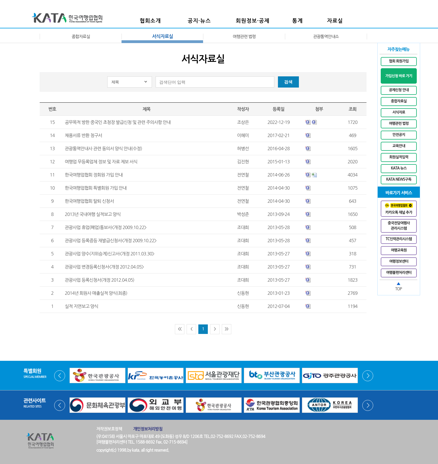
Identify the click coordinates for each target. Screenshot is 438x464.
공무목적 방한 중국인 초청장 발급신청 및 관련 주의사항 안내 (118, 122)
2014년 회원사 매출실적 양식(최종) (96, 293)
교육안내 (398, 146)
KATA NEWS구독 (398, 179)
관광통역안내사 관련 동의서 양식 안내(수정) (103, 148)
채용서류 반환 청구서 (83, 135)
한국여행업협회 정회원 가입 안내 (94, 175)
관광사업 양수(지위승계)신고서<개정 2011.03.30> (109, 253)
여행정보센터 (398, 261)
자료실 (335, 20)
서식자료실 (162, 36)
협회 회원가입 (399, 61)
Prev (59, 375)
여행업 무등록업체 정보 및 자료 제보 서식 (101, 161)
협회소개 (150, 20)
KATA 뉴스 (398, 168)
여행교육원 (399, 250)
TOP (398, 289)
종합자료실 (81, 36)
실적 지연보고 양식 (81, 306)
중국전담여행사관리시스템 (399, 225)
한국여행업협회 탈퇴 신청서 (89, 201)
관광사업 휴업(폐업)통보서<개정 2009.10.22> (105, 227)
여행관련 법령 (244, 36)
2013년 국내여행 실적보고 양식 (93, 214)
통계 (297, 20)
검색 (288, 81)
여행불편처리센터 (398, 272)
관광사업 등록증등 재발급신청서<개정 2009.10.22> (110, 240)
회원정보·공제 (253, 20)
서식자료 (398, 112)
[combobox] (130, 82)
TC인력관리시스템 (399, 239)
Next (367, 375)
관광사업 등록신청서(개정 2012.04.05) (99, 280)
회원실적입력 (398, 157)
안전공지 (398, 134)
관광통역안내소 (326, 36)
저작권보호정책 (109, 429)
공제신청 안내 (399, 90)
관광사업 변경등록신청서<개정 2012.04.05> (104, 267)
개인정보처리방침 (148, 429)
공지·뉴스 (199, 20)
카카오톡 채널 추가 (399, 208)
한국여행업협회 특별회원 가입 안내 (96, 188)
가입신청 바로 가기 (398, 76)
